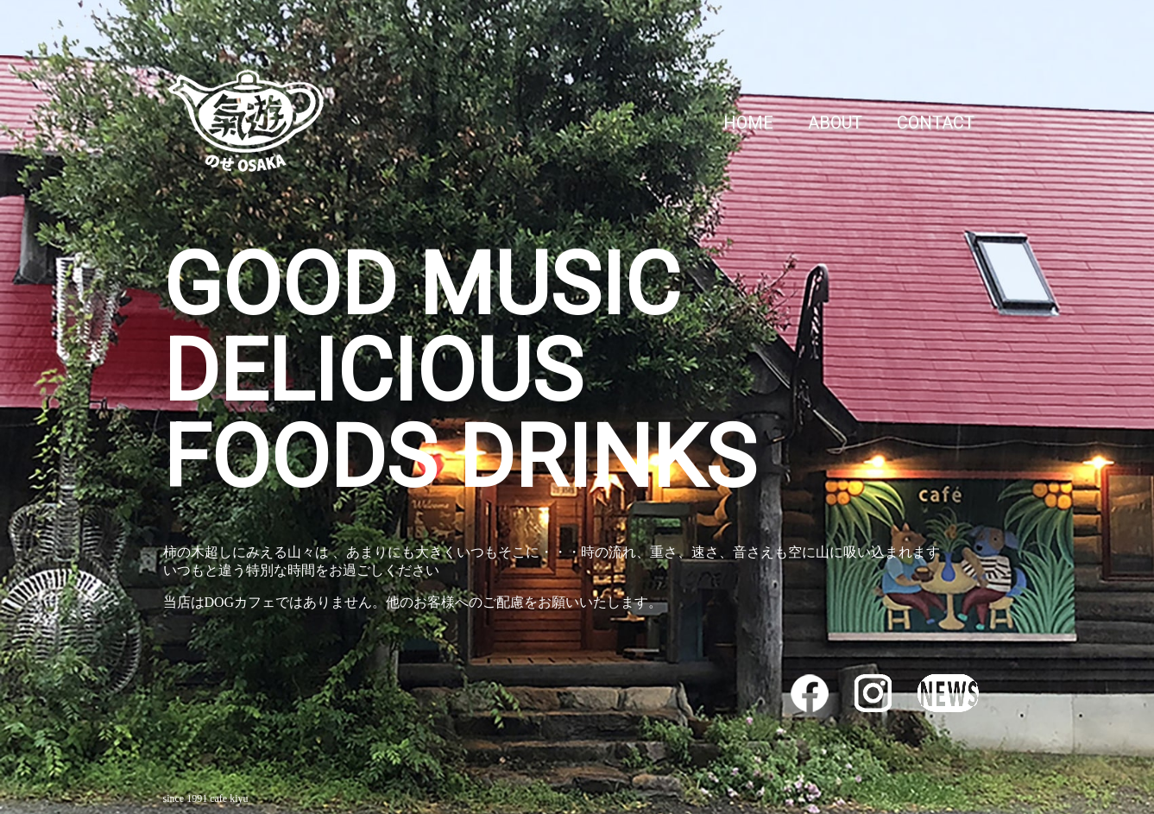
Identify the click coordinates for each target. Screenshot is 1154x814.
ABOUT (835, 122)
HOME (748, 122)
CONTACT (935, 122)
